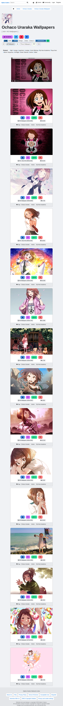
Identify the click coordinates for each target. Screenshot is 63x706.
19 (34, 397)
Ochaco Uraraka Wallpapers (42, 9)
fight (11, 50)
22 (34, 357)
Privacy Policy (23, 695)
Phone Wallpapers (25, 44)
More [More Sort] (32, 40)
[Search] (27, 2)
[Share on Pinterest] (21, 37)
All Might (17, 52)
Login (53, 2)
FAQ (15, 695)
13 (34, 597)
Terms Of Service (33, 695)
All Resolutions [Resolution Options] (40, 40)
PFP (34, 44)
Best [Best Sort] (26, 40)
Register (58, 2)
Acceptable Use (44, 695)
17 (34, 637)
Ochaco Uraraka (27, 9)
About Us (9, 695)
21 (34, 437)
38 (34, 277)
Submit (38, 2)
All (3, 44)
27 (34, 237)
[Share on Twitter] (16, 37)
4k (17, 44)
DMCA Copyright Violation (29, 698)
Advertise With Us (15, 698)
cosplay (27, 50)
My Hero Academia (44, 50)
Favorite (7, 37)
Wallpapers (10, 44)
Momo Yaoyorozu (8, 52)
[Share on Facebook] (27, 37)
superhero (21, 50)
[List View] (10, 41)
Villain (35, 52)
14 (34, 477)
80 (34, 117)
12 (34, 557)
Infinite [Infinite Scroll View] (15, 40)
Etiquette (53, 695)
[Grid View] (6, 41)
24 (34, 317)
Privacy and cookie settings (45, 698)
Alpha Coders (5, 2)
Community (46, 2)
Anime (18, 9)
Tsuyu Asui (53, 50)
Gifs (39, 44)
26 (34, 197)
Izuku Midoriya (34, 50)
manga (15, 50)
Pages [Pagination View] (21, 40)
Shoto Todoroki (24, 52)
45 (34, 157)
